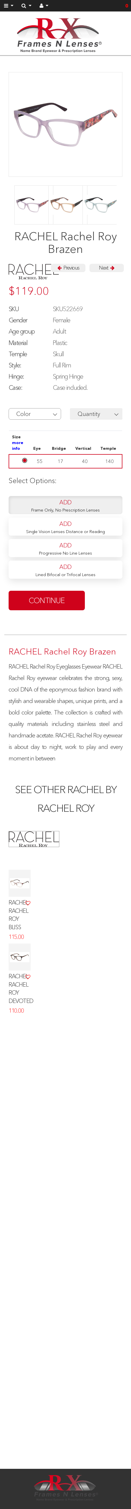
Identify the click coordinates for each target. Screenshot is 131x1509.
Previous (68, 268)
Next (106, 268)
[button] (35, 414)
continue (47, 600)
